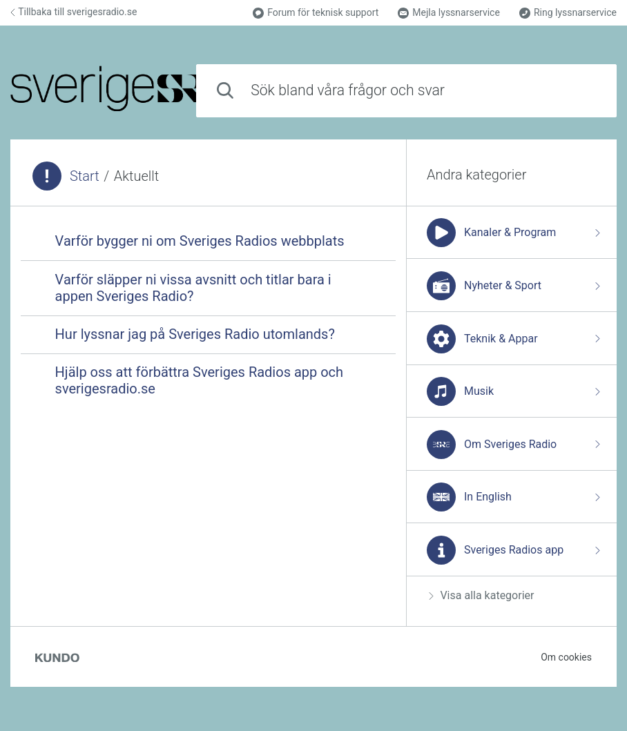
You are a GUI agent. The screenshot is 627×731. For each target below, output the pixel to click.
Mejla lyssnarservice (449, 13)
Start (84, 176)
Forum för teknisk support (315, 13)
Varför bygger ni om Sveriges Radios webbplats (200, 241)
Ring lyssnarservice (568, 13)
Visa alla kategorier (481, 595)
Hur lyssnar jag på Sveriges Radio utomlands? (195, 334)
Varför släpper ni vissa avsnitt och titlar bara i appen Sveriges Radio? (193, 287)
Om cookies (566, 657)
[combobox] (406, 90)
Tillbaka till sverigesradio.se (73, 11)
